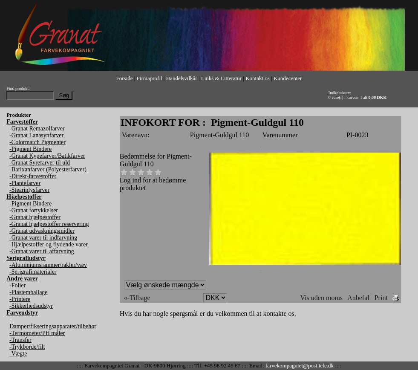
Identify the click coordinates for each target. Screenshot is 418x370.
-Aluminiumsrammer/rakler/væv (48, 265)
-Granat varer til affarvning (41, 251)
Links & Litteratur (221, 78)
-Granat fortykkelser (33, 210)
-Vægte (18, 353)
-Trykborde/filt (27, 347)
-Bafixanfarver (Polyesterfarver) (47, 169)
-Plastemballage (28, 292)
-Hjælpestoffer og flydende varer (48, 244)
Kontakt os (257, 78)
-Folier (17, 285)
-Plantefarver (24, 183)
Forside (124, 78)
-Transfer (20, 340)
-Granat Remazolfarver (36, 128)
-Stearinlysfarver (29, 190)
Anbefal (358, 297)
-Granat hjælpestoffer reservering (49, 224)
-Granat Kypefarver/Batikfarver (47, 156)
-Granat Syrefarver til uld (39, 162)
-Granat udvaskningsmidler (42, 231)
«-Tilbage (137, 297)
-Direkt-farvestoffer (32, 176)
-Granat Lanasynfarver (36, 135)
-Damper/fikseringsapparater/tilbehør (52, 323)
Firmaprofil (149, 78)
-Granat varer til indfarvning (43, 237)
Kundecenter (288, 78)
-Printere (19, 299)
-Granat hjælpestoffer (35, 217)
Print (381, 297)
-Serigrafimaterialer (32, 272)
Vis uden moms (321, 297)
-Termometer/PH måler (37, 333)
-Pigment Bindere (30, 149)
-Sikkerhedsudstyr (31, 306)
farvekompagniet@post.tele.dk (299, 365)
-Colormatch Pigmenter (37, 142)
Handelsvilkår (181, 78)
